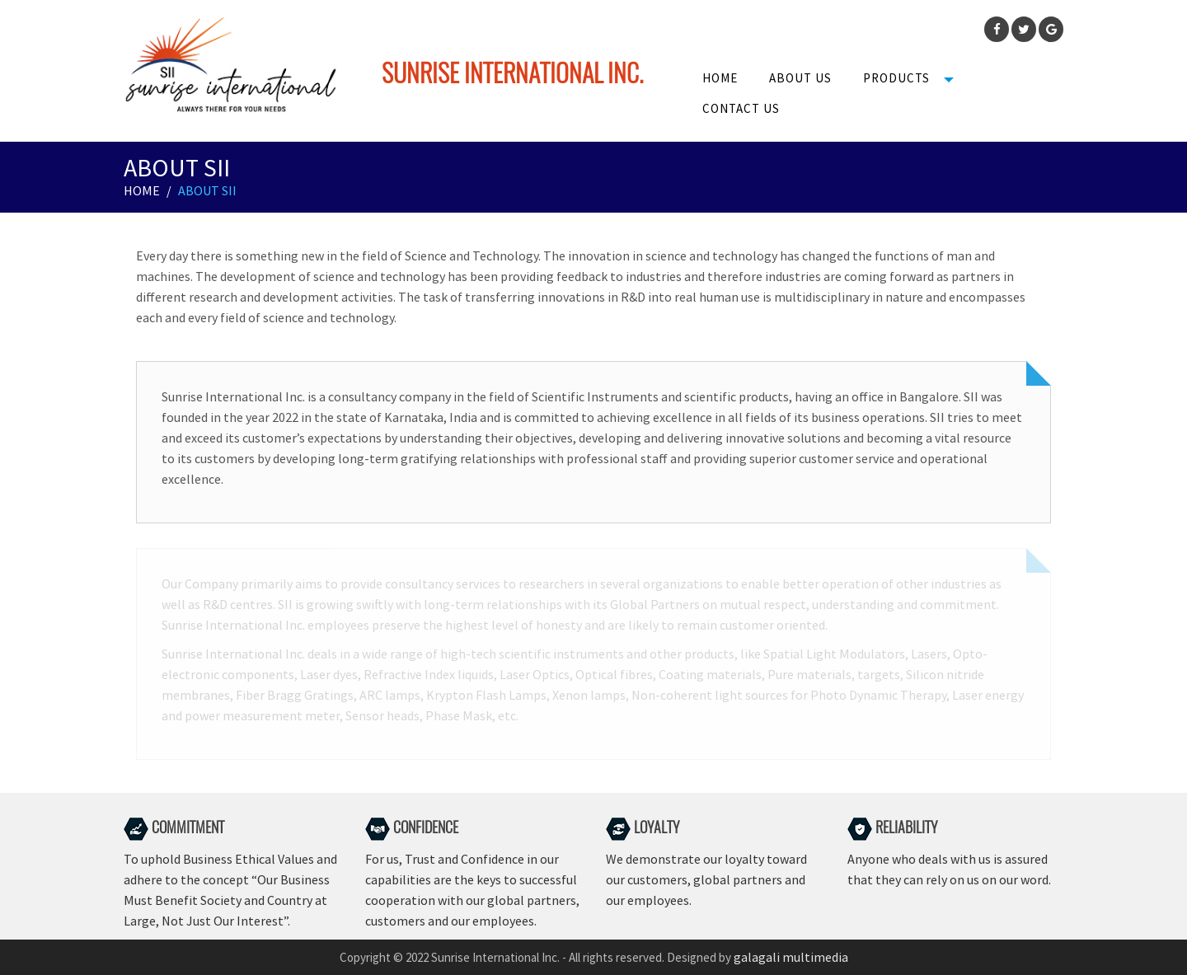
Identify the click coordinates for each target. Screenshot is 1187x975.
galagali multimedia (791, 957)
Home (720, 78)
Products (896, 78)
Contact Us (741, 108)
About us (800, 78)
